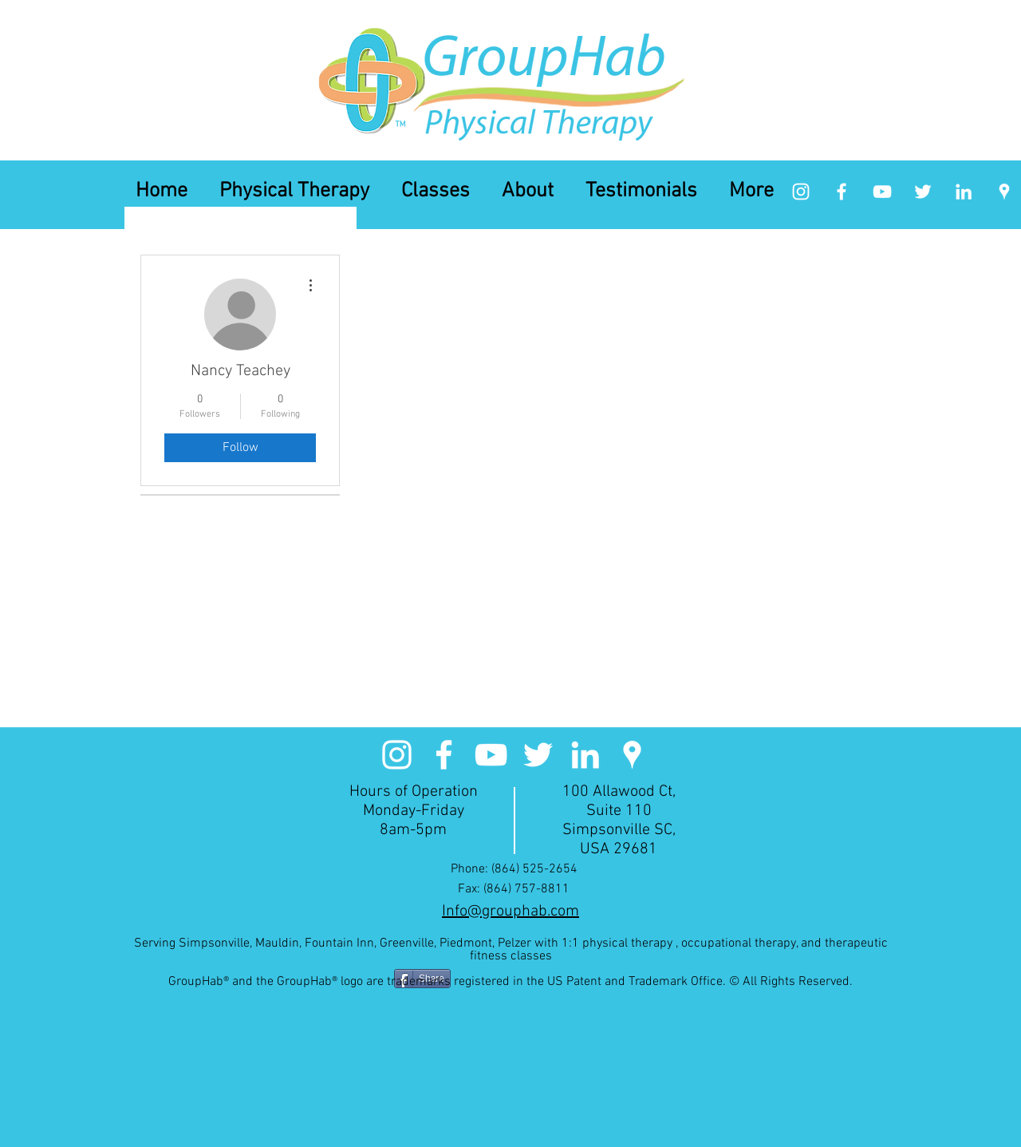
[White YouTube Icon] (882, 191)
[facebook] (841, 191)
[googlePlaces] (1004, 191)
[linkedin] (963, 191)
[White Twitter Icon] (923, 191)
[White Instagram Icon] (801, 191)
